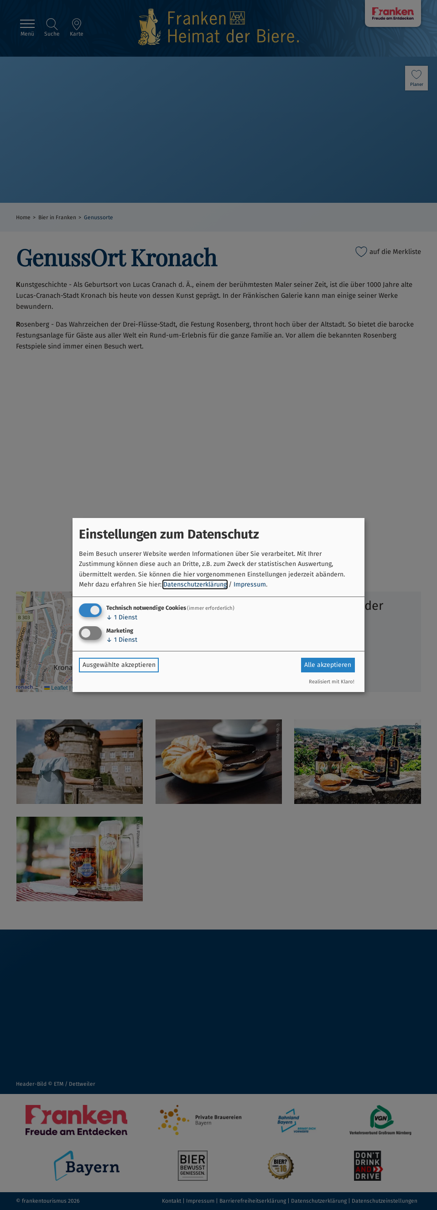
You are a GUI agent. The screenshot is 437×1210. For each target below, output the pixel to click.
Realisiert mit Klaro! (331, 682)
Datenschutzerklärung (195, 584)
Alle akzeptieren (327, 665)
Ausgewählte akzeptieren (119, 665)
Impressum (250, 584)
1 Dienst (121, 617)
